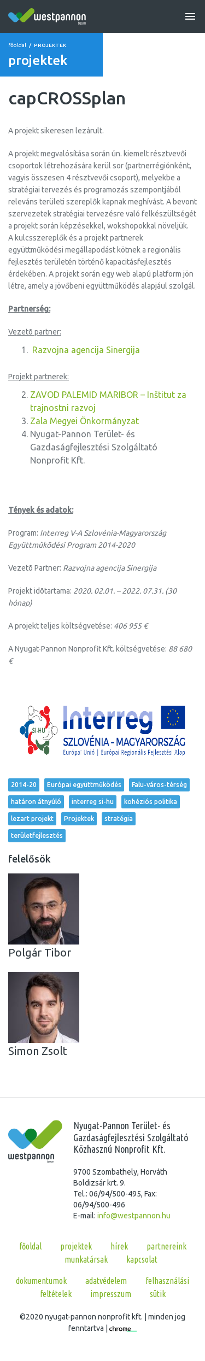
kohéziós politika (150, 801)
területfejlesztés (37, 835)
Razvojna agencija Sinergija (86, 350)
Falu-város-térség (159, 784)
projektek (76, 1246)
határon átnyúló (36, 801)
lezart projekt (32, 818)
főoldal (17, 45)
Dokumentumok (41, 1281)
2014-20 (24, 784)
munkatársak (86, 1259)
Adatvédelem (106, 1281)
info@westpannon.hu (134, 1215)
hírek (119, 1246)
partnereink (166, 1246)
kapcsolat (141, 1259)
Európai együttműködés (84, 784)
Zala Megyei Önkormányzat (84, 421)
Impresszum (110, 1294)
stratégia (118, 818)
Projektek (79, 818)
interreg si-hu (93, 801)
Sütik (158, 1294)
